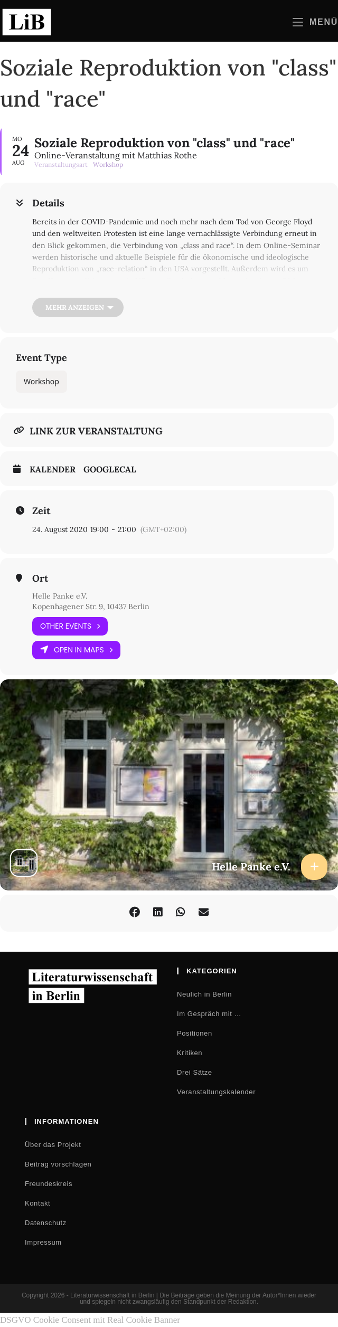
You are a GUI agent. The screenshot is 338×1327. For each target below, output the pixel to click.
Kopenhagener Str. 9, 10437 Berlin (90, 606)
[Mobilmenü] (315, 21)
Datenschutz (46, 1223)
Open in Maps (76, 650)
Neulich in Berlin (204, 994)
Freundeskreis (48, 1184)
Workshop (41, 381)
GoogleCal (109, 470)
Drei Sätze (194, 1072)
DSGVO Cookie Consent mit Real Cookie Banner (90, 1320)
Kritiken (189, 1053)
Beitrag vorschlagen (58, 1164)
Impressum (43, 1242)
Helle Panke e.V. (59, 596)
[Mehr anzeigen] (78, 307)
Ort (40, 578)
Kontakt (37, 1203)
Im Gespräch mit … (209, 1014)
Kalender (53, 470)
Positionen (194, 1033)
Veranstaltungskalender (216, 1092)
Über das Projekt (53, 1145)
